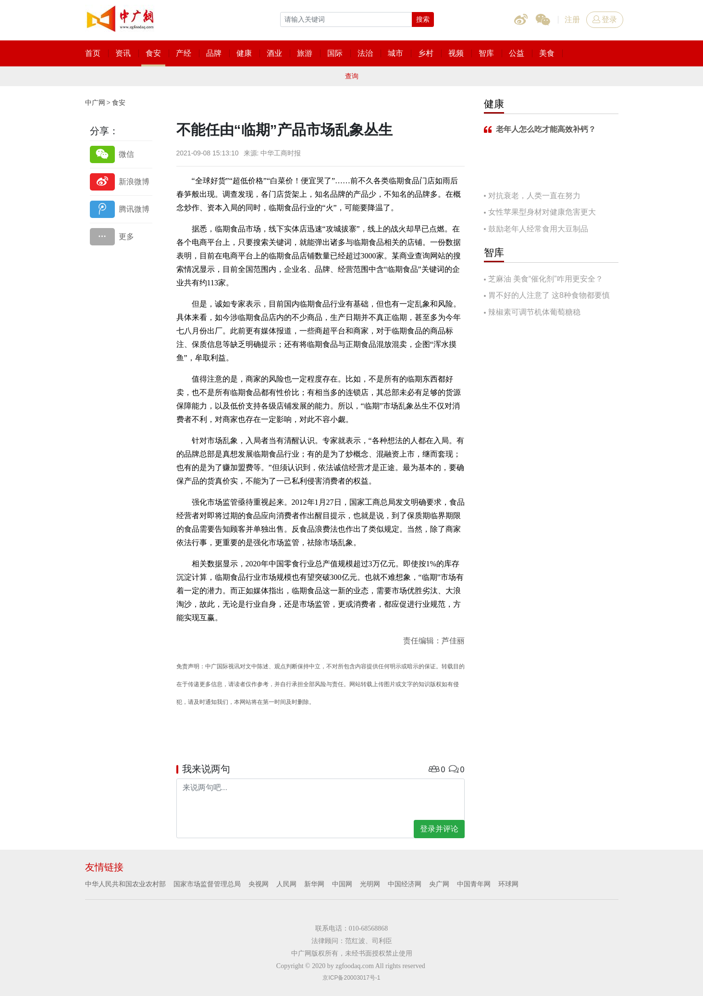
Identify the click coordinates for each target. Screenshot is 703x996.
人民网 (286, 884)
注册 (572, 19)
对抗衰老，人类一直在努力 (534, 196)
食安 (118, 102)
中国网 (342, 884)
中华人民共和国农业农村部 (125, 884)
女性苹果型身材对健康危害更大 (542, 212)
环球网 (508, 884)
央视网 (258, 884)
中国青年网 (474, 884)
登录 (604, 19)
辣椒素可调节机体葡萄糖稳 (534, 312)
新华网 (314, 884)
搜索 (423, 19)
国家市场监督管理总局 (207, 884)
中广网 (95, 102)
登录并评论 (439, 829)
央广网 (439, 884)
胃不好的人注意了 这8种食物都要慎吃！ (547, 296)
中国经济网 (404, 884)
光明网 (370, 884)
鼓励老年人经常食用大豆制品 (538, 229)
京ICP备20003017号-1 (351, 977)
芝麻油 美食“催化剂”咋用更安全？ (545, 279)
